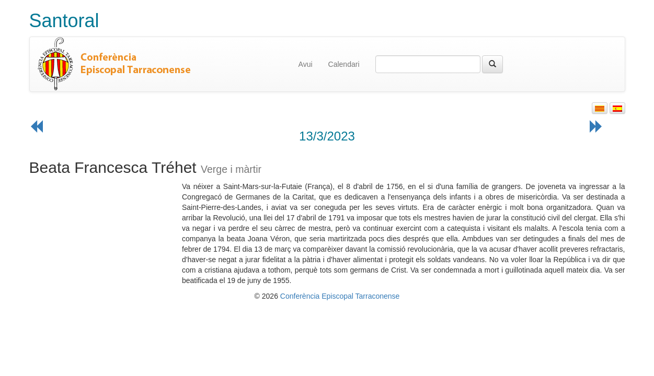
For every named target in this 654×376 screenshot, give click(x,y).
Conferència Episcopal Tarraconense (340, 296)
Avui (306, 64)
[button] (599, 108)
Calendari (344, 64)
